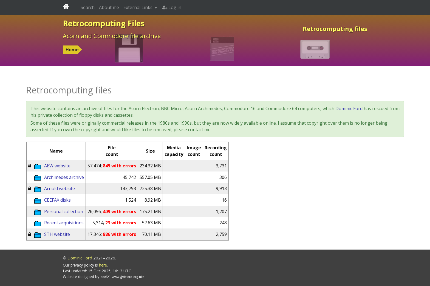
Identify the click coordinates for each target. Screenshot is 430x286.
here (103, 265)
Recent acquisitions (64, 223)
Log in (171, 7)
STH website (57, 234)
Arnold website (59, 188)
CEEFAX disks (57, 200)
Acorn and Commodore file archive (112, 36)
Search (88, 7)
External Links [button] (138, 7)
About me (109, 7)
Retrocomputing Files (104, 23)
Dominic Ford (349, 108)
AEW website (57, 166)
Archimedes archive (64, 177)
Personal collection (63, 211)
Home (72, 50)
